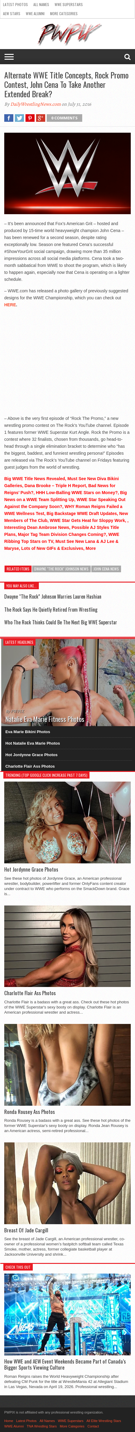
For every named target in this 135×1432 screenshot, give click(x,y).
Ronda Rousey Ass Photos (29, 1112)
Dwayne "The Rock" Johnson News (61, 568)
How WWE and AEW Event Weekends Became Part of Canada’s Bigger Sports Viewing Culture (65, 1364)
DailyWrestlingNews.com (35, 104)
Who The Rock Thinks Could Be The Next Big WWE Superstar (60, 622)
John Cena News (106, 568)
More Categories (64, 13)
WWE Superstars (69, 4)
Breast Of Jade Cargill (26, 1230)
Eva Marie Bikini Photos (27, 731)
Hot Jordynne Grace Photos (31, 755)
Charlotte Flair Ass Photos (30, 766)
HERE (10, 304)
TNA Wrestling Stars (42, 1426)
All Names (41, 4)
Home (8, 1421)
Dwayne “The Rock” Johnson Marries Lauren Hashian (52, 596)
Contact (93, 1426)
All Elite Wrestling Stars (103, 1421)
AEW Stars (11, 13)
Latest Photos (15, 4)
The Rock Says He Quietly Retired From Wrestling (50, 609)
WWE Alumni (35, 13)
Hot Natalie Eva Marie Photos (32, 743)
